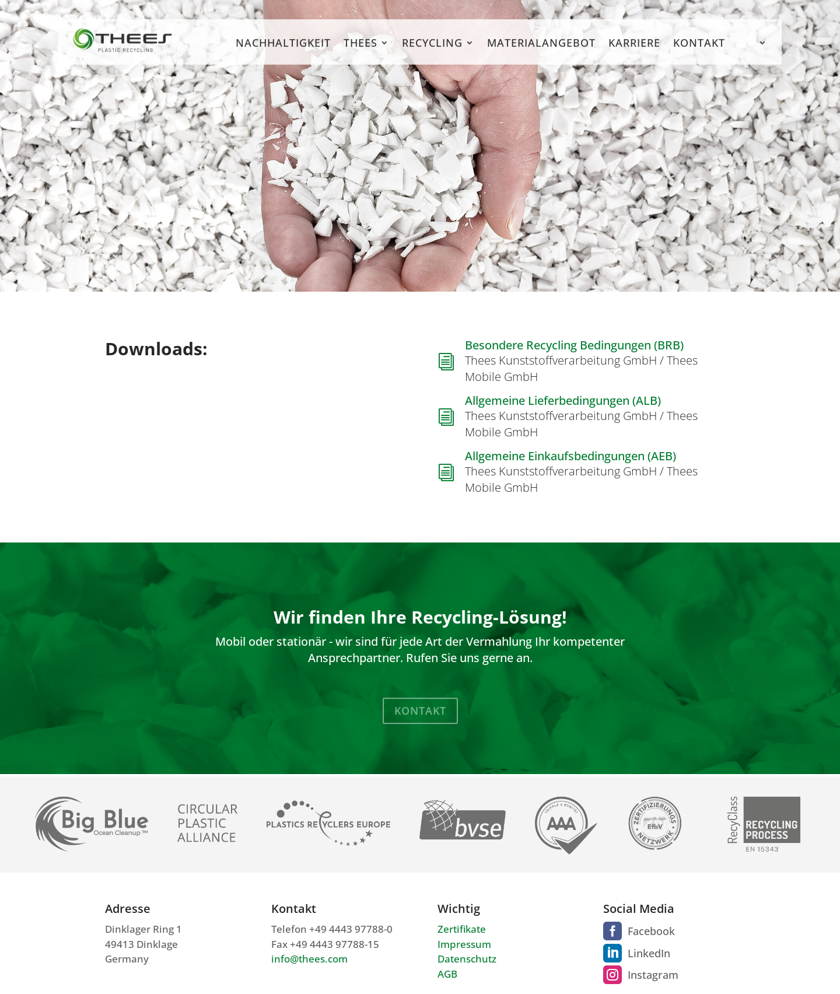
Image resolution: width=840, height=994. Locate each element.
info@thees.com (309, 958)
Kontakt (699, 51)
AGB (447, 974)
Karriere (634, 51)
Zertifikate (462, 929)
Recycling (432, 51)
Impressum (464, 944)
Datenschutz (467, 958)
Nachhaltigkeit (283, 51)
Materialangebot (541, 51)
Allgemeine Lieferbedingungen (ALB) (563, 400)
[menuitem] (752, 51)
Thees (360, 51)
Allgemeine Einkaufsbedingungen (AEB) (570, 456)
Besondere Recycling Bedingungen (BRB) (574, 345)
